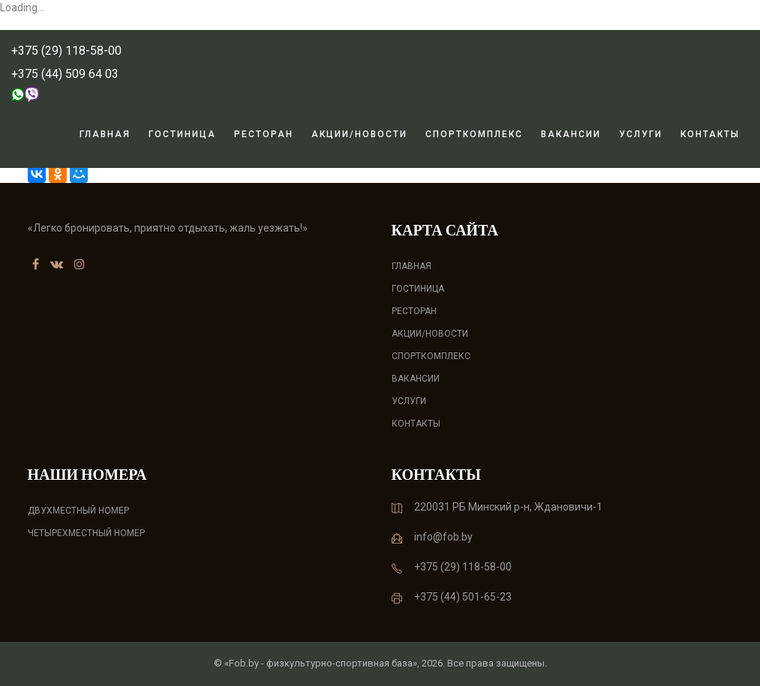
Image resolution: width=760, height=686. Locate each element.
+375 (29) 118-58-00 (66, 50)
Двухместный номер (78, 510)
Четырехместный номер (86, 533)
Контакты (710, 134)
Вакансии (571, 134)
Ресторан (263, 134)
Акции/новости (359, 134)
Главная (105, 134)
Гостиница (182, 134)
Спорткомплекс (474, 134)
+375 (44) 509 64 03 (65, 74)
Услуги (640, 134)
